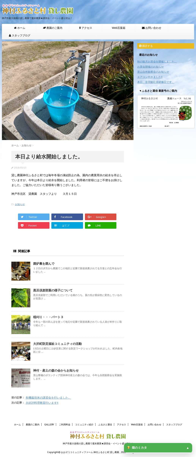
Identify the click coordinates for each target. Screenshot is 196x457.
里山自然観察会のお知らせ (153, 72)
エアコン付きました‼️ (149, 77)
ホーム (17, 424)
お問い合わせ (154, 424)
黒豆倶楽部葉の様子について (53, 290)
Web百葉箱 (118, 27)
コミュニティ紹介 (84, 424)
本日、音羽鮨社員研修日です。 (155, 82)
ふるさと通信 (105, 424)
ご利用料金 (64, 424)
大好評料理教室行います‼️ (42, 403)
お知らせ (20, 204)
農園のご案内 (32, 424)
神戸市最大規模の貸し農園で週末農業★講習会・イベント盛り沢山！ (98, 443)
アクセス (121, 424)
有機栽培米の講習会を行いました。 (48, 397)
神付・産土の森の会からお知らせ (56, 370)
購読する (146, 46)
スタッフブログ (174, 424)
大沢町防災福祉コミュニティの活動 (57, 344)
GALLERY (49, 424)
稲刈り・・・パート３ (48, 317)
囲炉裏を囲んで (43, 263)
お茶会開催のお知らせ (150, 66)
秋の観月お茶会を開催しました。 (157, 61)
